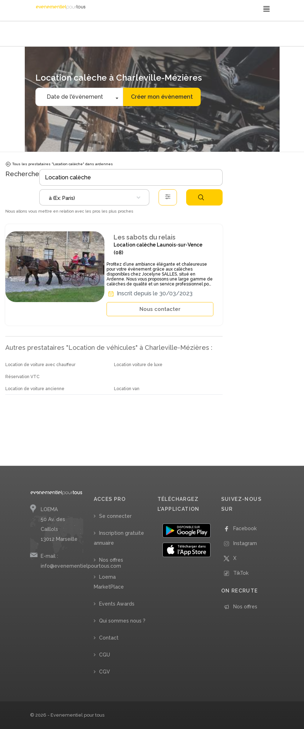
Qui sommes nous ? (122, 621)
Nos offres (111, 560)
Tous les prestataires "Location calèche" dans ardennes (59, 164)
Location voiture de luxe (138, 364)
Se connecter (115, 516)
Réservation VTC (22, 376)
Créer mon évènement (162, 96)
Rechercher (201, 197)
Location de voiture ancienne (34, 388)
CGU (104, 655)
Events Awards (116, 604)
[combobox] (94, 197)
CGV (104, 672)
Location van (126, 388)
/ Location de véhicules (68, 34)
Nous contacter (159, 309)
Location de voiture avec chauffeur (40, 364)
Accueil (39, 34)
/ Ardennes (157, 34)
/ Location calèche (107, 34)
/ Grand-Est (135, 34)
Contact (109, 638)
